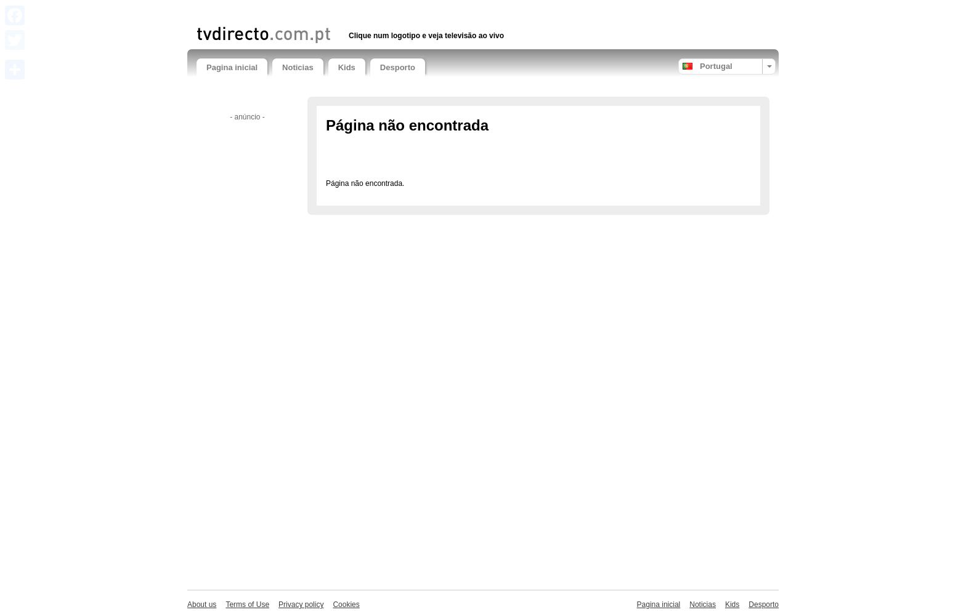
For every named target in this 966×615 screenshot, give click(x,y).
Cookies (346, 604)
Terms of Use (247, 604)
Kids (346, 67)
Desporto (397, 67)
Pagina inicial (232, 67)
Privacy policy (300, 604)
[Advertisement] (341, 10)
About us (201, 604)
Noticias (298, 67)
